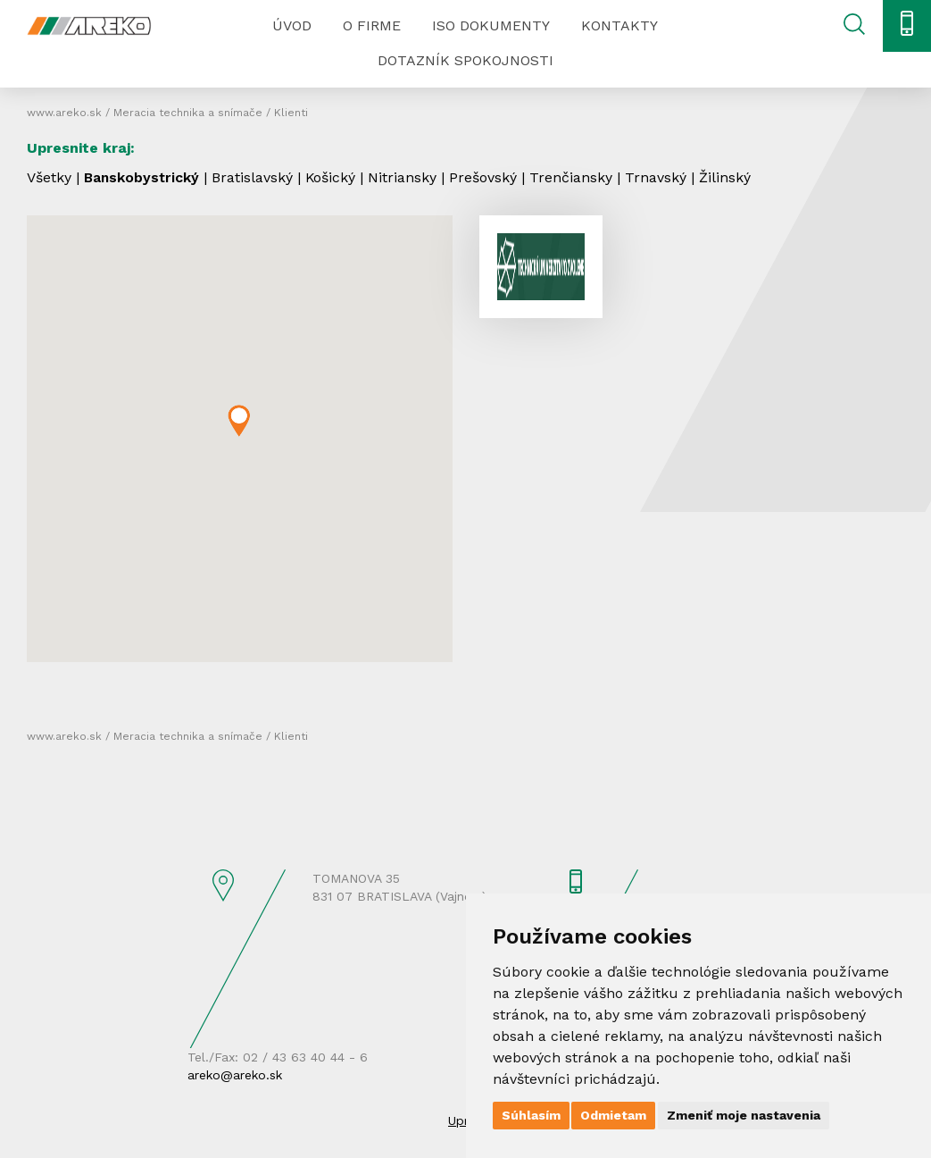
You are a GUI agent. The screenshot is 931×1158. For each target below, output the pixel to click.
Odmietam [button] (613, 1115)
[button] (239, 421)
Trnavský (659, 177)
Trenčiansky (574, 177)
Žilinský (728, 177)
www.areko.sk (64, 112)
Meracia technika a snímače (187, 112)
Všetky (49, 177)
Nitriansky (405, 177)
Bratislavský (254, 177)
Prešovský (486, 177)
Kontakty (619, 25)
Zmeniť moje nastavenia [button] (743, 1115)
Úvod (292, 25)
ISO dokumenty (491, 25)
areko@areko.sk (234, 1075)
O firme (372, 25)
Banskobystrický (143, 177)
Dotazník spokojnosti (465, 60)
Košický (333, 177)
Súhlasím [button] (531, 1115)
